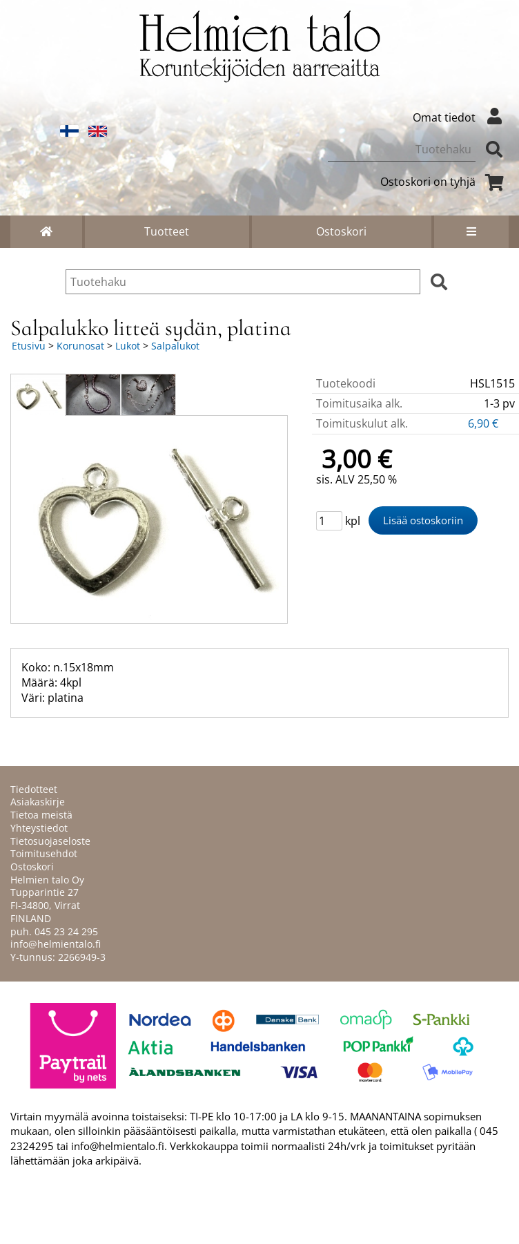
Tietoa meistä (41, 814)
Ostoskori (341, 231)
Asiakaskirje (37, 801)
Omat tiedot (461, 117)
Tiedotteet (33, 789)
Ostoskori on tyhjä (444, 181)
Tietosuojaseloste (50, 841)
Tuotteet (166, 231)
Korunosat (80, 345)
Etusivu (29, 345)
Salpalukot (175, 345)
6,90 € (484, 423)
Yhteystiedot (39, 827)
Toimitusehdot (43, 853)
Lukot (127, 345)
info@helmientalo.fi (55, 943)
